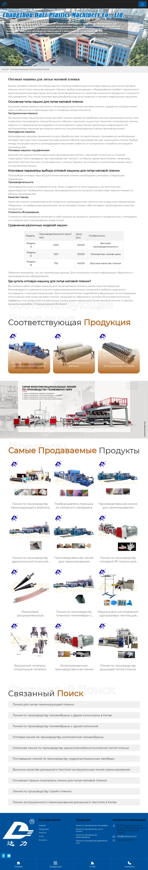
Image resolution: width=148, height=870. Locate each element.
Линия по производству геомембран (92, 825)
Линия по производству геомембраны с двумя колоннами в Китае (62, 715)
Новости (42, 833)
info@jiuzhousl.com (127, 836)
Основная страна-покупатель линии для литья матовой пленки (60, 780)
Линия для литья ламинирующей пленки (43, 704)
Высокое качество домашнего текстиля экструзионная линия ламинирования (71, 769)
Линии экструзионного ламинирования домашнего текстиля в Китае (65, 802)
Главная (5, 69)
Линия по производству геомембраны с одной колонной (55, 726)
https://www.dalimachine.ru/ (112, 296)
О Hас (41, 836)
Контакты (43, 840)
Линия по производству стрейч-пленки (42, 791)
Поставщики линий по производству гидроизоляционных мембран (64, 758)
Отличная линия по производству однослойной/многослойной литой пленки (71, 748)
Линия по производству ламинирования (86, 836)
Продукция (44, 829)
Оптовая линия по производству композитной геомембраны (58, 737)
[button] (134, 352)
